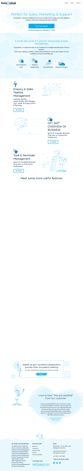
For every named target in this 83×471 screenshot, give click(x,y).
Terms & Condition (37, 454)
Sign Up (78, 3)
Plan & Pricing (36, 450)
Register (41, 374)
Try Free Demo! (41, 26)
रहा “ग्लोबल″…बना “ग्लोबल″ (59, 456)
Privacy (34, 452)
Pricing (66, 3)
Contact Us (35, 448)
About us (34, 446)
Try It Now (19, 110)
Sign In (72, 3)
